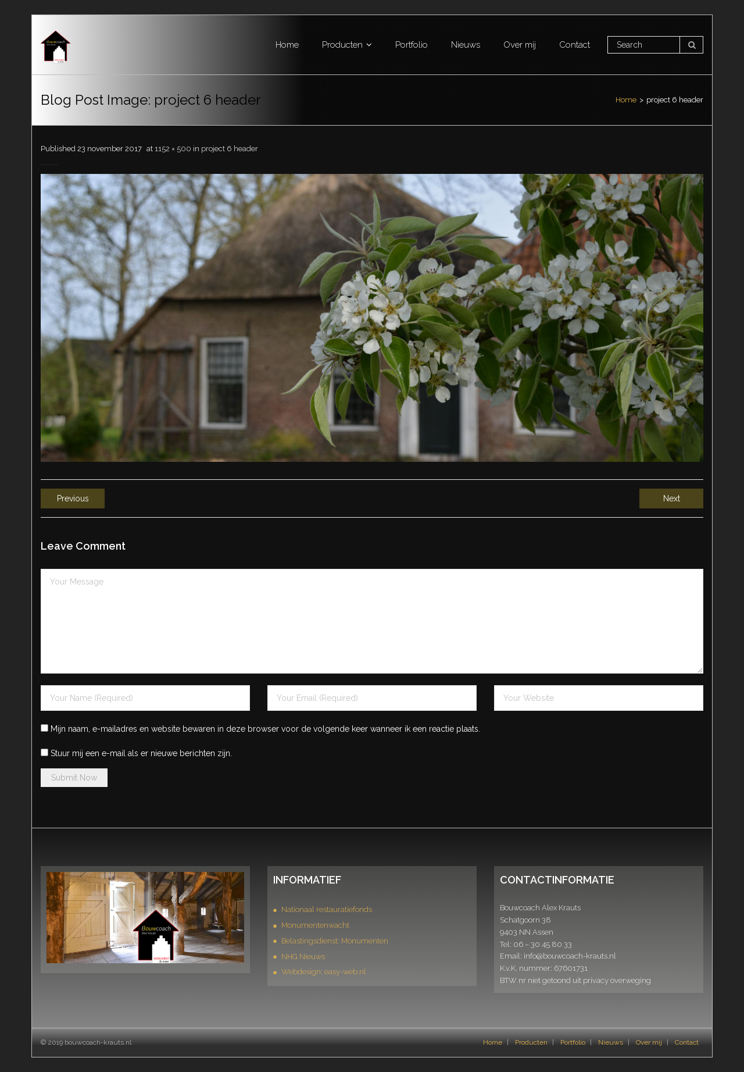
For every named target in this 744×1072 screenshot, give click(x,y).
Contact (687, 1042)
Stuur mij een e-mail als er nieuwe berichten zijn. (141, 753)
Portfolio (572, 1042)
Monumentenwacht (315, 925)
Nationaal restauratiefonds (326, 909)
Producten (531, 1042)
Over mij (649, 1042)
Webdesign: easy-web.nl (323, 971)
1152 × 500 (173, 148)
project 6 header (229, 148)
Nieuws (610, 1042)
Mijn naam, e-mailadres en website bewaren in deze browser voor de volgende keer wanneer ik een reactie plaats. (265, 728)
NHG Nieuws (303, 956)
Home (626, 99)
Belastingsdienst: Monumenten (334, 940)
